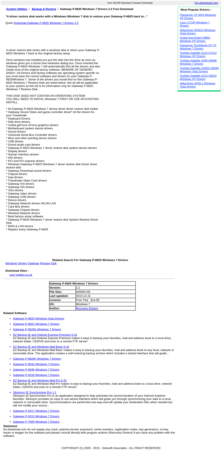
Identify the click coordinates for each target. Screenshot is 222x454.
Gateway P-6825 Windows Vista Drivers (38, 318)
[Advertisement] (90, 34)
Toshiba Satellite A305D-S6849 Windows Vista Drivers (199, 70)
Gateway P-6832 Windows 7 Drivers (36, 364)
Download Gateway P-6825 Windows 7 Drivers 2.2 (46, 23)
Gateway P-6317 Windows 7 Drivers (36, 410)
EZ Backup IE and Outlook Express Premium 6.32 (45, 334)
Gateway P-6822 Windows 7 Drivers (36, 324)
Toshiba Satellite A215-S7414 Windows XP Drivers (198, 54)
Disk (54, 263)
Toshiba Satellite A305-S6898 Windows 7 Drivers (198, 62)
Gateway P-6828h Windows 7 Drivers (37, 358)
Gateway (33, 263)
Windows (11, 263)
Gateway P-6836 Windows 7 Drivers (36, 369)
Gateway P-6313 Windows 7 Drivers (36, 416)
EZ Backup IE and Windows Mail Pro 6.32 (40, 380)
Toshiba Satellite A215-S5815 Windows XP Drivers (198, 77)
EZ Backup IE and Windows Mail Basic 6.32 (41, 346)
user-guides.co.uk (20, 274)
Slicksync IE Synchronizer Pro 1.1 (34, 392)
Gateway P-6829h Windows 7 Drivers (37, 329)
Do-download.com (206, 3)
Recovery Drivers (87, 308)
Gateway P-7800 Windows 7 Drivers (36, 421)
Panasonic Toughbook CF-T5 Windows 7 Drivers (198, 47)
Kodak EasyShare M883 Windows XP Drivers (195, 39)
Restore (45, 263)
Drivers (22, 263)
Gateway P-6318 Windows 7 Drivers (36, 375)
